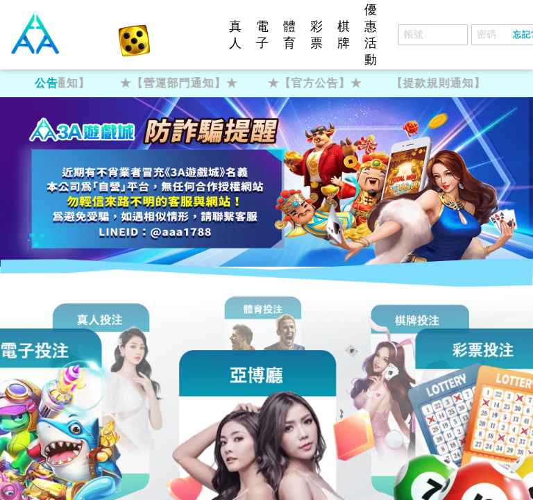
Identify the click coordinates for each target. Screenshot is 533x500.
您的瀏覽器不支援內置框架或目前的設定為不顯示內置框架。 (266, 250)
